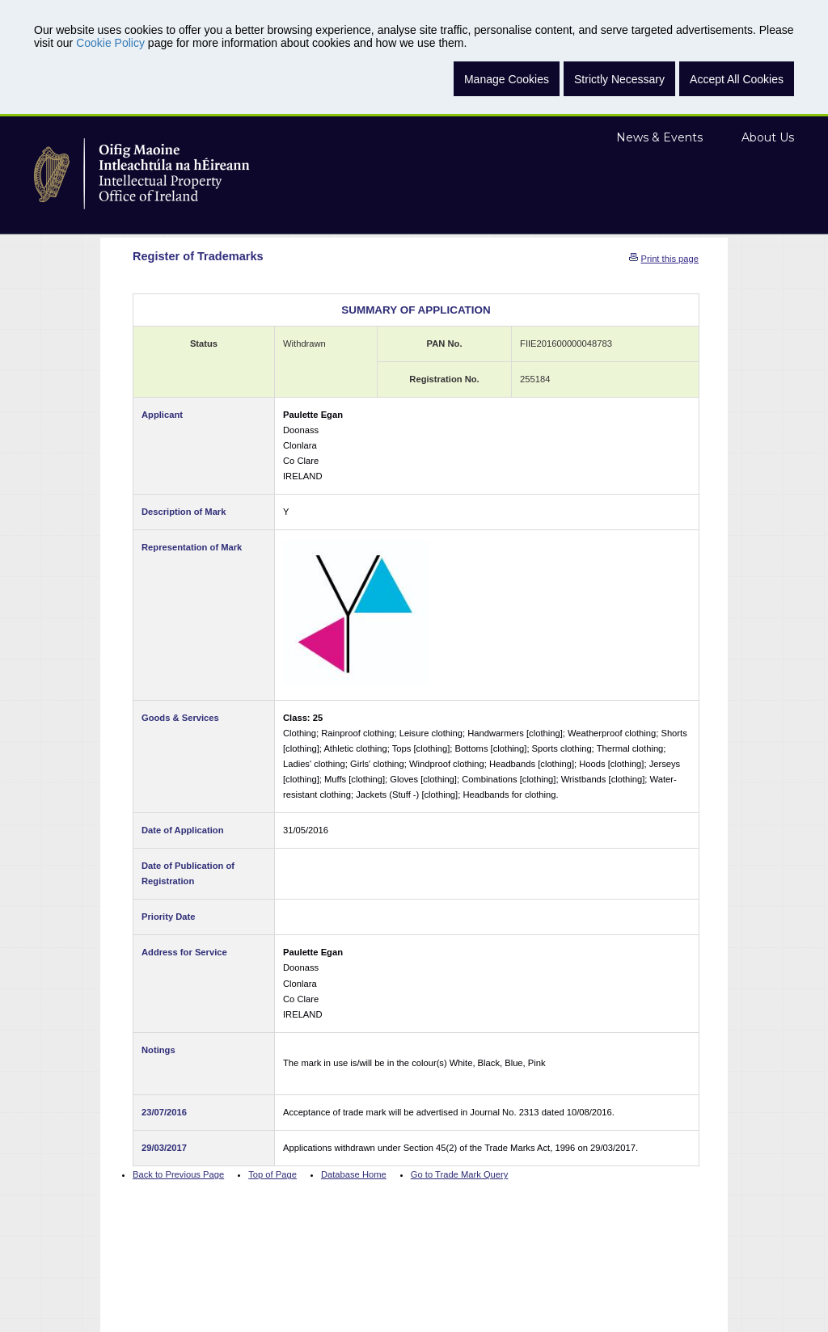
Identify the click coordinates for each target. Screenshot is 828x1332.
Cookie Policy (110, 42)
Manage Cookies (506, 79)
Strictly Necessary (619, 79)
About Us (767, 137)
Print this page (669, 258)
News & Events (659, 137)
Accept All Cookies (737, 79)
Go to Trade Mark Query (460, 1174)
